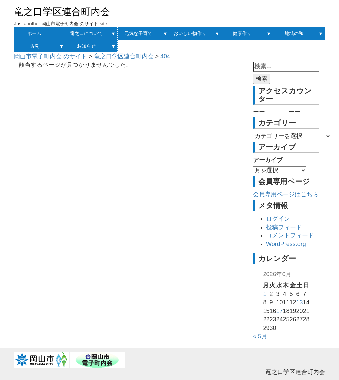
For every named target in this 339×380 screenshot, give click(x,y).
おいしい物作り (190, 33)
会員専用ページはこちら (285, 194)
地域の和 (294, 33)
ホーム (34, 33)
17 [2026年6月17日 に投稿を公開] (279, 311)
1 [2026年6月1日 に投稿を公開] (264, 294)
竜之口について (86, 33)
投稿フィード (284, 227)
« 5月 (260, 336)
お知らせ (86, 46)
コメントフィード (290, 235)
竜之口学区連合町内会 (62, 11)
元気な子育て (138, 33)
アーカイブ (268, 160)
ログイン (278, 218)
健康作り (242, 33)
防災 (34, 46)
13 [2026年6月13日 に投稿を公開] (299, 302)
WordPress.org (286, 244)
